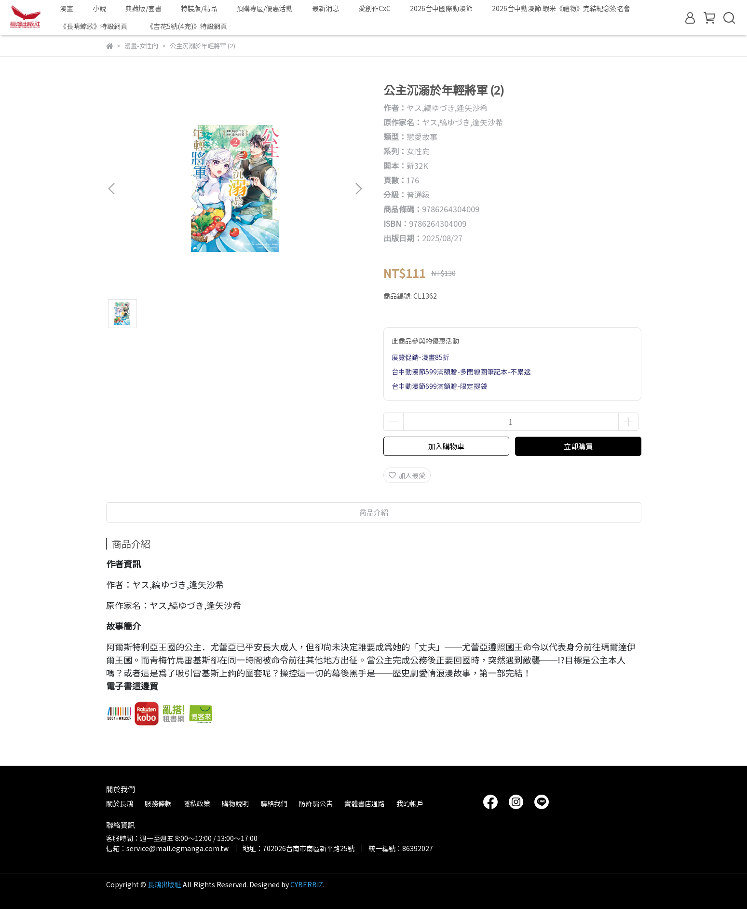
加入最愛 (407, 475)
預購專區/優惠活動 (264, 8)
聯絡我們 (273, 803)
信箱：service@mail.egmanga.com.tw (167, 848)
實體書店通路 (364, 803)
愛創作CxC (374, 8)
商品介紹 (373, 512)
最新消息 (325, 8)
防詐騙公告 (316, 803)
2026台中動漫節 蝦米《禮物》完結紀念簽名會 (561, 8)
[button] (358, 188)
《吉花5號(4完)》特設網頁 (187, 26)
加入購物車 (446, 446)
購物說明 (235, 803)
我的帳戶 (409, 803)
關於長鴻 (119, 803)
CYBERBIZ (306, 884)
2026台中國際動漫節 (441, 8)
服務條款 (158, 803)
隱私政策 (196, 803)
